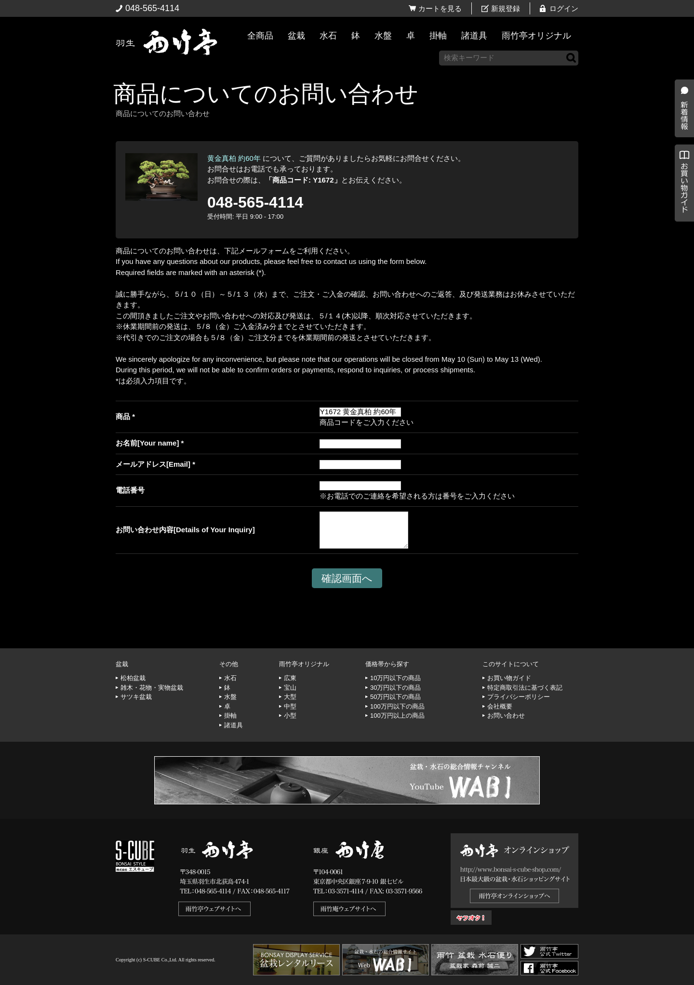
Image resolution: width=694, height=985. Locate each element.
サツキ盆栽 (136, 696)
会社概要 (499, 706)
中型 (290, 706)
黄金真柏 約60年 (234, 158)
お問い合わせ (506, 715)
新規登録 (505, 8)
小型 (290, 715)
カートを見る (440, 8)
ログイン (563, 8)
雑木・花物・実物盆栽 (151, 687)
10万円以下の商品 (395, 678)
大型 (290, 696)
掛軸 (438, 35)
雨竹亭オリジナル (536, 35)
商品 (123, 416)
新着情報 (682, 169)
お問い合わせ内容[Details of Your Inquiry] (185, 529)
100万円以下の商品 (397, 706)
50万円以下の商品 (395, 696)
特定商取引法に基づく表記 (524, 687)
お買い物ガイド (682, 245)
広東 (290, 678)
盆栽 (296, 35)
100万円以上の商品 (397, 715)
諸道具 (474, 35)
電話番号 (130, 490)
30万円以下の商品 (395, 687)
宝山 (290, 687)
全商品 (260, 35)
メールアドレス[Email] (153, 464)
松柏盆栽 (133, 678)
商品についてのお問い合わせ (265, 93)
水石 (328, 35)
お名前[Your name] (147, 443)
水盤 (383, 35)
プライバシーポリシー (518, 696)
